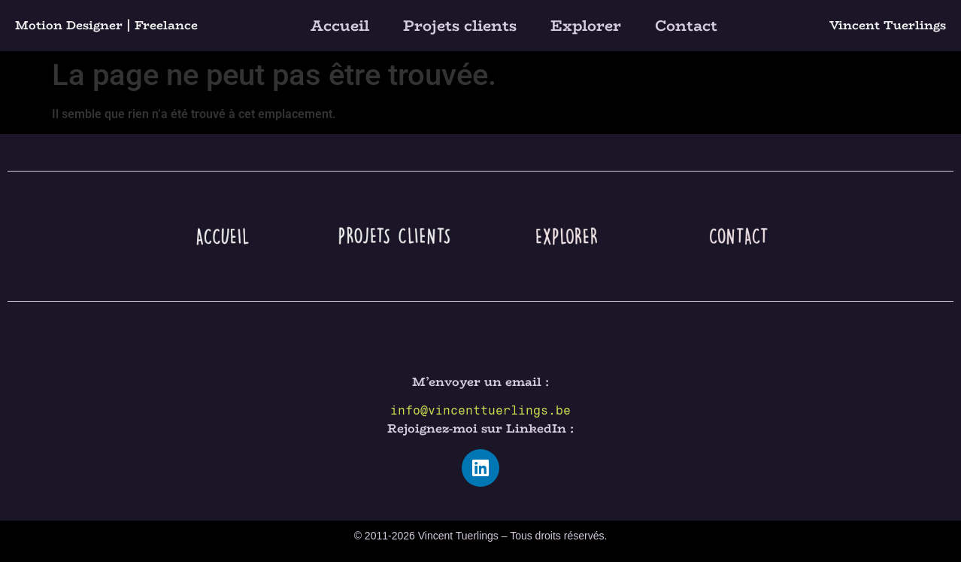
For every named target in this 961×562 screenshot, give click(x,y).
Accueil (340, 25)
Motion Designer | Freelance (106, 25)
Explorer (585, 25)
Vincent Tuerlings (887, 25)
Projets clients (460, 25)
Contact (686, 25)
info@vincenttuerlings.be (480, 410)
